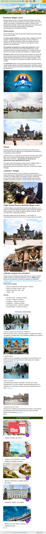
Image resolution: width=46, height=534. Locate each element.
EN (24, 1)
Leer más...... (17, 337)
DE (35, 1)
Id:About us (14, 532)
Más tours (5, 527)
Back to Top (40, 532)
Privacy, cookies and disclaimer (22, 532)
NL (31, 1)
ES (27, 1)
